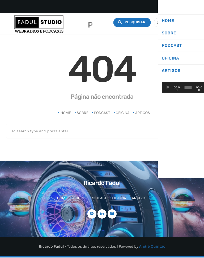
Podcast (102, 112)
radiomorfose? (175, 24)
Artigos (142, 112)
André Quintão (152, 246)
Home (65, 112)
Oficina (123, 112)
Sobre (82, 112)
